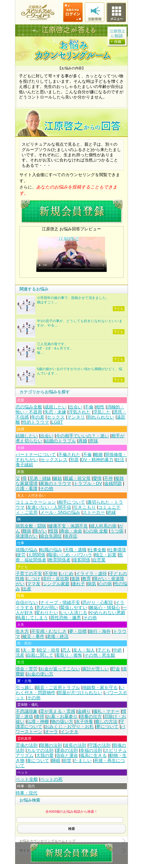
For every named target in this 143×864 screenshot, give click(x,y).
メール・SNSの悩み (60, 512)
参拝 (39, 716)
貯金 (115, 668)
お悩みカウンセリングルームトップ (47, 841)
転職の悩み (51, 549)
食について (38, 760)
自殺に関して (40, 655)
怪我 (53, 531)
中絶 (117, 650)
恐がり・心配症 (97, 602)
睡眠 (56, 760)
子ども (104, 650)
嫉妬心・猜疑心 (105, 607)
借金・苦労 (26, 668)
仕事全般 (97, 549)
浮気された (80, 412)
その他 (46, 488)
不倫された (69, 454)
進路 (75, 578)
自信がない (27, 602)
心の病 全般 (96, 531)
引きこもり (84, 507)
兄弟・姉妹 (40, 478)
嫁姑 (57, 478)
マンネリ (76, 417)
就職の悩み (27, 549)
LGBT (57, 422)
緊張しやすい (74, 607)
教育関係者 (59, 559)
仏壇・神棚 (38, 721)
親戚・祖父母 (77, 478)
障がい (40, 531)
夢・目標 (78, 631)
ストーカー (94, 512)
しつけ (33, 578)
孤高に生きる (93, 755)
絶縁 (111, 512)
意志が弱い (47, 607)
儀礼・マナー (106, 711)
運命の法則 (67, 750)
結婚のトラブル (60, 440)
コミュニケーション (36, 502)
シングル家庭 (56, 583)
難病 (27, 531)
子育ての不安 (29, 573)
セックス (56, 417)
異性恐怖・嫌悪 (65, 617)
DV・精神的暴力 (97, 459)
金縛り (84, 711)
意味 (93, 440)
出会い (75, 406)
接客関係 (81, 559)
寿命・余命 (71, 531)
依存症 (70, 536)
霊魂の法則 (27, 745)
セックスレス (54, 459)
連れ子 (78, 583)
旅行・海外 (100, 631)
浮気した (102, 412)
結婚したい (27, 435)
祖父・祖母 (49, 650)
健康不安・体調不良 (68, 525)
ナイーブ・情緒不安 (60, 602)
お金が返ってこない (60, 668)
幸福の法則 (91, 750)
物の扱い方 (62, 721)
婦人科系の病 (103, 525)
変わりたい (47, 612)
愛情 (97, 478)
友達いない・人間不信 (49, 507)
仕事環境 (117, 549)
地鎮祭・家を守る (100, 687)
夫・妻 (28, 650)
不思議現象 (26, 711)
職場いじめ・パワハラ (70, 554)
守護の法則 (99, 745)
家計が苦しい (95, 668)
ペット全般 (27, 779)
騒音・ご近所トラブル (58, 687)
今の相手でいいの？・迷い (82, 435)
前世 (67, 760)
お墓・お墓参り (62, 716)
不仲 (108, 478)
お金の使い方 (40, 673)
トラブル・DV (88, 483)
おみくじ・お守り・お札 (69, 726)
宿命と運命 (67, 755)
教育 (86, 578)
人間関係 (36, 554)
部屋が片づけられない (80, 692)
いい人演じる (74, 612)
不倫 (89, 406)
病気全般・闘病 (31, 525)
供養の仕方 (91, 716)
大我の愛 (45, 755)
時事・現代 (26, 792)
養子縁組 (24, 464)
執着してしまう (32, 617)
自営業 (99, 559)
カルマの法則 (40, 750)
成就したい (55, 406)
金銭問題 (113, 483)
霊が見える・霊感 (57, 711)
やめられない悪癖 (107, 612)
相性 (100, 406)
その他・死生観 (99, 655)
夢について (107, 726)
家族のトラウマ (55, 483)
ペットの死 (51, 779)
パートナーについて (36, 454)
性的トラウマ (35, 422)
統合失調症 (51, 536)
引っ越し (24, 687)
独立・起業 (105, 554)
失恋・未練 (55, 412)
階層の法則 (51, 745)
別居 (74, 459)
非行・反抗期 (56, 578)
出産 (27, 588)
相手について (71, 502)
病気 (91, 583)
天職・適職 (75, 549)
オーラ (51, 731)
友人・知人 (84, 650)
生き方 (22, 631)
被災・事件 (33, 636)
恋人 (66, 650)
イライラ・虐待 (91, 573)
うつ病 (116, 531)
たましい (83, 760)
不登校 (51, 573)
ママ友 (33, 583)
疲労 (21, 554)
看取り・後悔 (69, 655)
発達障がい (27, 536)
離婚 (98, 454)
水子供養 (84, 721)
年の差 (37, 417)
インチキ (70, 731)
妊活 (120, 459)
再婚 (82, 440)
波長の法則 (75, 745)
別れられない (100, 417)
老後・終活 (58, 636)
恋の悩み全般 (29, 406)
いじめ (66, 573)
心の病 (105, 583)
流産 (20, 655)
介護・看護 (26, 488)
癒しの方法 (106, 721)
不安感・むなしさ (49, 631)
